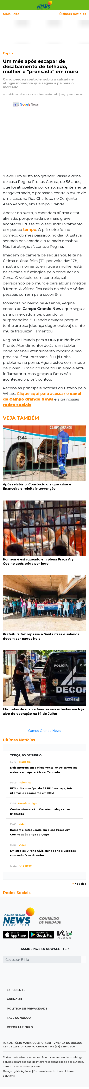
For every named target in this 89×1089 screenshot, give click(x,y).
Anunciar (14, 999)
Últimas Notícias (19, 740)
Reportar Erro (20, 1027)
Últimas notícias (72, 14)
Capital (9, 53)
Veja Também (21, 418)
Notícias (79, 883)
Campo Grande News (44, 731)
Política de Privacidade (27, 1008)
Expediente (16, 990)
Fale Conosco (19, 1018)
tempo (29, 229)
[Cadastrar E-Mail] (42, 959)
